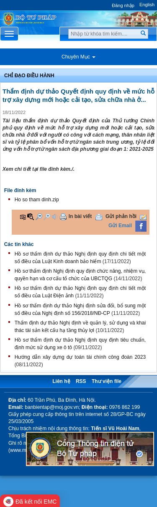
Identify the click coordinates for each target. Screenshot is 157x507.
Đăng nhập (123, 5)
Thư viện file (106, 381)
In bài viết (80, 216)
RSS (81, 381)
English (146, 4)
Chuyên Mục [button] (78, 57)
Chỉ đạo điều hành (29, 76)
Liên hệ (61, 381)
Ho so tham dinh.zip (37, 200)
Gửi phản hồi (121, 216)
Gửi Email (120, 225)
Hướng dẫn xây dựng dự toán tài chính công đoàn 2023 (80, 357)
